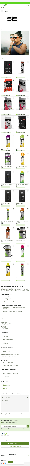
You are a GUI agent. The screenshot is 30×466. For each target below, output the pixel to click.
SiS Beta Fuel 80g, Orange (22, 205)
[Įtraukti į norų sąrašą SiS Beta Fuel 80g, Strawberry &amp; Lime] (13, 172)
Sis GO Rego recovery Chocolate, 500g (22, 131)
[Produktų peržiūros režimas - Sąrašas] (4, 59)
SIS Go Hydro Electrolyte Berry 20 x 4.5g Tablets (22, 279)
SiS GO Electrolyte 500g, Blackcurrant (7, 167)
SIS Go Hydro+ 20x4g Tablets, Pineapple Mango (7, 223)
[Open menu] (1, 5)
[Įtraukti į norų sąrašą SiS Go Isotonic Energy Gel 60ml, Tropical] (28, 153)
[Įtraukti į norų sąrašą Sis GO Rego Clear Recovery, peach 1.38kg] (28, 80)
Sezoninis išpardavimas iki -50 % (15, 2)
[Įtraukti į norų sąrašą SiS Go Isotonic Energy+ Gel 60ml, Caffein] (13, 228)
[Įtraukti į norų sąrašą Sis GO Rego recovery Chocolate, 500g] (28, 117)
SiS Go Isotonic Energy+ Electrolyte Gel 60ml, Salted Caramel (22, 223)
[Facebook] (2, 436)
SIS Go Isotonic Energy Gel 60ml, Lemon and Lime (7, 279)
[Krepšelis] (28, 5)
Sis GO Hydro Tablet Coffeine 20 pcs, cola (22, 76)
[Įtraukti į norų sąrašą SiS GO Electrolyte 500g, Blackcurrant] (13, 153)
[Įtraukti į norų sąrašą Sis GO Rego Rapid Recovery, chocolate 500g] (13, 117)
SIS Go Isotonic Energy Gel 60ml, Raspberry (22, 260)
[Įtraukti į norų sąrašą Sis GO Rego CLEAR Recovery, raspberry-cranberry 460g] (28, 98)
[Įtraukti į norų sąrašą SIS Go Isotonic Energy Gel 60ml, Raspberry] (28, 246)
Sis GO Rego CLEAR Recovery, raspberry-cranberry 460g (22, 113)
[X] (8, 436)
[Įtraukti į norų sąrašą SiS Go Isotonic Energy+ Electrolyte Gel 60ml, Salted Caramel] (28, 209)
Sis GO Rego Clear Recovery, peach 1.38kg (22, 94)
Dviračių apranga (5, 389)
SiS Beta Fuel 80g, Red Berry (7, 205)
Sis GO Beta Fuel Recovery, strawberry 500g (7, 76)
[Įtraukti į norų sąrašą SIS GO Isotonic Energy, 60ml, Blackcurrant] (13, 135)
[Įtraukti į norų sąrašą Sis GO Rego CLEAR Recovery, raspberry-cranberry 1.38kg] (13, 98)
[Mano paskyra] (26, 5)
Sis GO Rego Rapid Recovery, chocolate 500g (7, 131)
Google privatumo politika (15, 428)
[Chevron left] (2, 11)
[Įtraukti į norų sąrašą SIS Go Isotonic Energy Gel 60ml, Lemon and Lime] (13, 264)
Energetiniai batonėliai (6, 385)
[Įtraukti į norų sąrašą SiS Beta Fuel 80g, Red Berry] (13, 191)
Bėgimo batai (5, 388)
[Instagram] (5, 436)
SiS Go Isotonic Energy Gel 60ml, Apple (22, 149)
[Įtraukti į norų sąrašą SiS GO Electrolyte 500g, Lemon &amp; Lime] (13, 246)
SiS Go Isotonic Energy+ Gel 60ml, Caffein (7, 242)
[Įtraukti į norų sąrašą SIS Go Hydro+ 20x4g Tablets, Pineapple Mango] (13, 209)
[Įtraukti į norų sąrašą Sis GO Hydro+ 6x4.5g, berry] (13, 80)
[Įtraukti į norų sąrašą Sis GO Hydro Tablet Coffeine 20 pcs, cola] (28, 62)
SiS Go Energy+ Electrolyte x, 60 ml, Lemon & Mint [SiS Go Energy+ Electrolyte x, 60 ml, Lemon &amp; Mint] (22, 186)
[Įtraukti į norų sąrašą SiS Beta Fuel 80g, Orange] (28, 191)
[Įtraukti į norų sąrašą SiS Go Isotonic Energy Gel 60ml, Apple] (28, 135)
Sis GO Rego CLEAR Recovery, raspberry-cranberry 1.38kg (7, 113)
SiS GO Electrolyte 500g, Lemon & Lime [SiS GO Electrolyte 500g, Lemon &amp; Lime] (7, 260)
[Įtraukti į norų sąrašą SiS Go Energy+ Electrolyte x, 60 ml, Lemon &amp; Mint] (28, 172)
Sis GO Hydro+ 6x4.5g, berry (7, 94)
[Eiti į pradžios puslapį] (5, 5)
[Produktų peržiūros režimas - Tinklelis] (2, 59)
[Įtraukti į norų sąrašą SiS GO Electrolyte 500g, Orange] (28, 228)
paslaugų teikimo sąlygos (24, 428)
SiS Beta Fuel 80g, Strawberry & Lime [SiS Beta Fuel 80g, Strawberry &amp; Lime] (7, 186)
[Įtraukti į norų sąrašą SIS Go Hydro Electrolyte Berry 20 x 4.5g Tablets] (28, 264)
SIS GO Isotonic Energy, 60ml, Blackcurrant (7, 149)
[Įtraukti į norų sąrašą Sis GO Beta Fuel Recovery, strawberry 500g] (13, 62)
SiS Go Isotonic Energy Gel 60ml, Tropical (22, 167)
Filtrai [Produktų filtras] (12, 58)
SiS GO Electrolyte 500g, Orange (22, 242)
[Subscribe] (28, 426)
